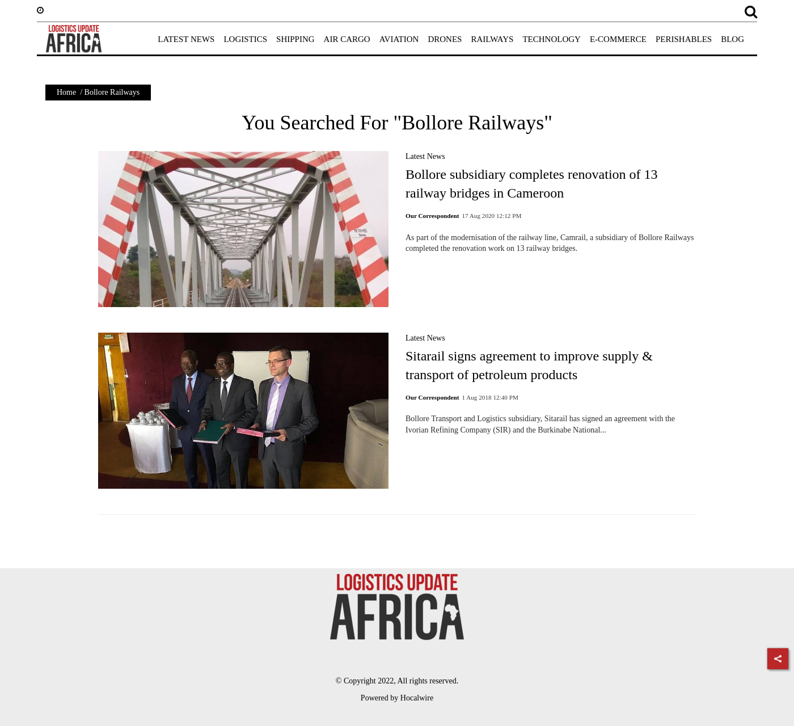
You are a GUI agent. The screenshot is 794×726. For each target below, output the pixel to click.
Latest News (425, 156)
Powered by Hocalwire (397, 698)
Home (66, 92)
